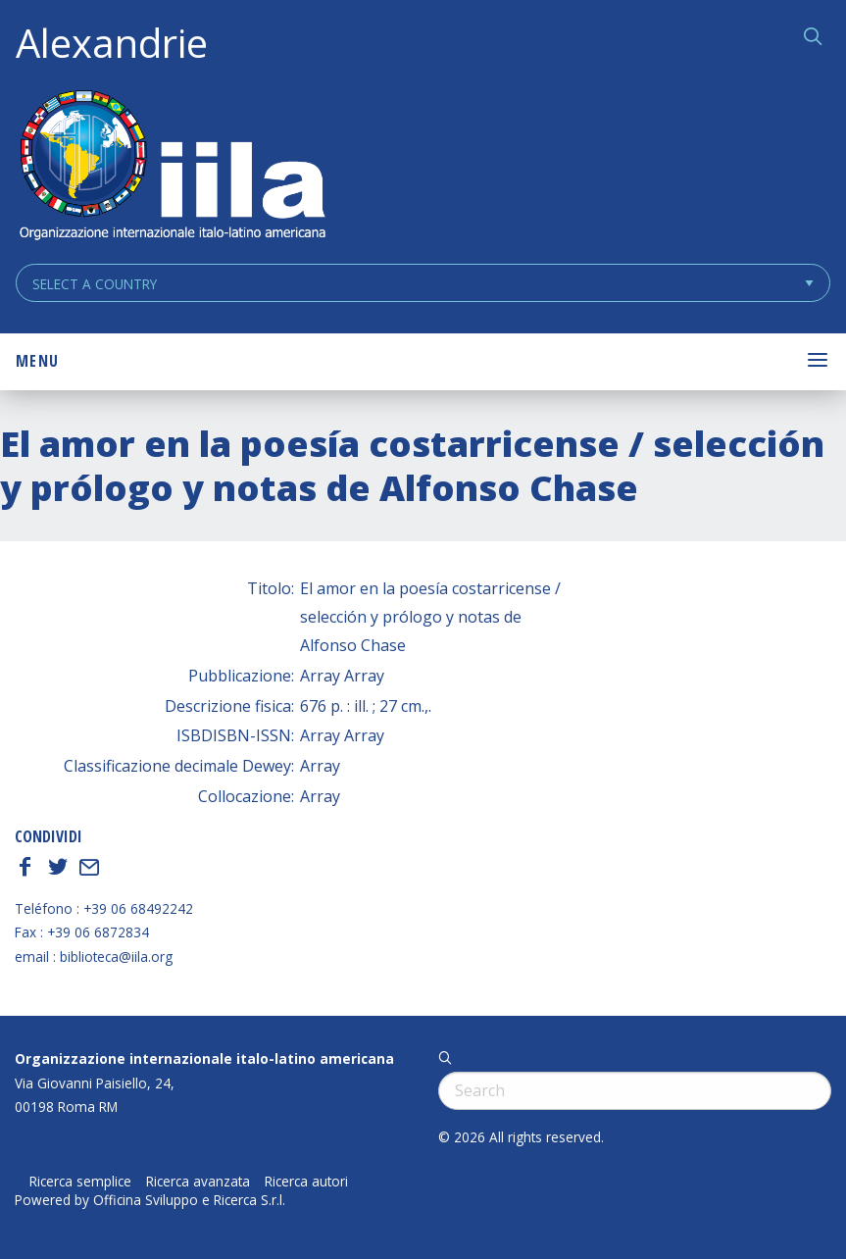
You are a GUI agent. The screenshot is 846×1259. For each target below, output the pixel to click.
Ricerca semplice (80, 1181)
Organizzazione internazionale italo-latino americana (204, 1058)
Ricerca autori (306, 1181)
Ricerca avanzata (198, 1181)
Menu (37, 361)
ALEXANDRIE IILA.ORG (171, 167)
